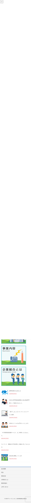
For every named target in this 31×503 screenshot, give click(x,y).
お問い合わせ (4, 486)
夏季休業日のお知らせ (15, 391)
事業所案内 (4, 483)
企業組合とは (4, 479)
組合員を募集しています (15, 455)
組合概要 (3, 468)
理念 (2, 472)
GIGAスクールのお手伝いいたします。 (19, 423)
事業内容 (3, 476)
